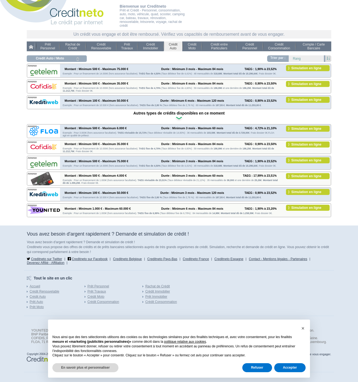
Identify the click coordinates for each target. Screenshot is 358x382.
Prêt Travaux (127, 46)
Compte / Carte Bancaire (314, 46)
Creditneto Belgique (127, 259)
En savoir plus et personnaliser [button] (85, 367)
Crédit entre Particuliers (219, 46)
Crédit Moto (192, 46)
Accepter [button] (290, 367)
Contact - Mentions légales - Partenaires (278, 259)
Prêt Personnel (47, 46)
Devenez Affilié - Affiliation (45, 263)
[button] (303, 328)
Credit (32, 47)
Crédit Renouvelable (101, 46)
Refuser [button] (257, 367)
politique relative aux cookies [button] (185, 342)
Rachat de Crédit (72, 46)
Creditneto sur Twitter (46, 259)
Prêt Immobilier (156, 297)
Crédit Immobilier (150, 46)
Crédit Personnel (249, 46)
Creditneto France (196, 259)
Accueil (34, 286)
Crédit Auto (173, 46)
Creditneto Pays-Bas (162, 259)
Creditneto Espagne (228, 259)
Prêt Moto (36, 307)
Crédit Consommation (279, 46)
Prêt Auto (36, 302)
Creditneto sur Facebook (90, 259)
